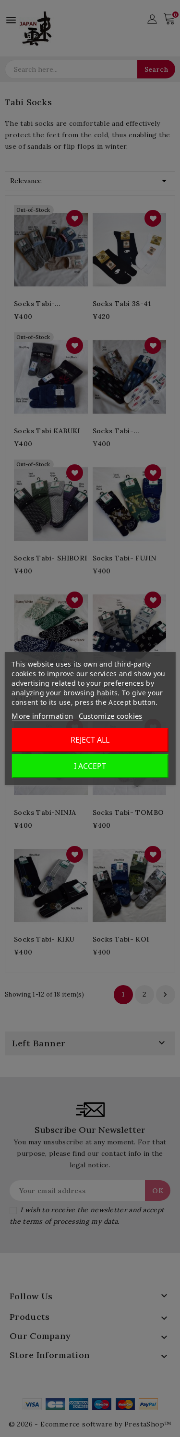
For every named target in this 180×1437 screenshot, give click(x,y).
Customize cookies (111, 716)
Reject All (90, 740)
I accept (90, 766)
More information (42, 716)
